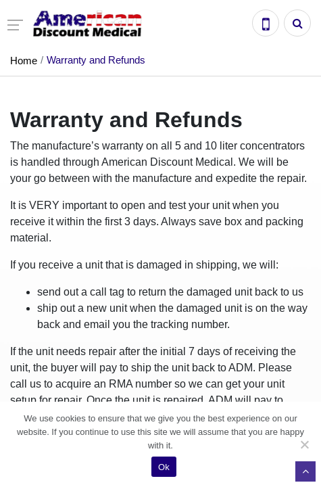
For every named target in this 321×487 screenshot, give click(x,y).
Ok (164, 467)
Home (23, 60)
